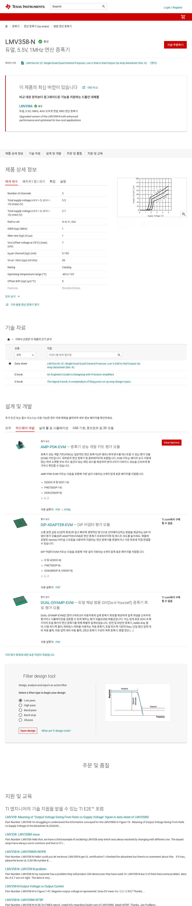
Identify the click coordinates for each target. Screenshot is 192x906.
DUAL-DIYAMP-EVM (57, 602)
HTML (67, 509)
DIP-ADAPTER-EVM (57, 524)
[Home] (25, 6)
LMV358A (26, 106)
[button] (9, 17)
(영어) (153, 63)
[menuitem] (172, 17)
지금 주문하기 (175, 44)
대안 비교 (93, 87)
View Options (171, 442)
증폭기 (16, 26)
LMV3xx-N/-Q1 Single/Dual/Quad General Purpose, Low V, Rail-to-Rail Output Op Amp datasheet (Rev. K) (86, 63)
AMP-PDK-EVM (53, 447)
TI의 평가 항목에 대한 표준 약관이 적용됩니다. (30, 654)
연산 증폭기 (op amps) (36, 26)
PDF (58, 509)
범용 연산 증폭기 (63, 26)
